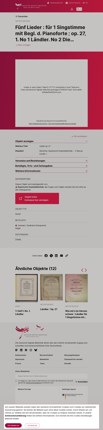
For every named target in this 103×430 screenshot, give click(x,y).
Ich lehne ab (32, 425)
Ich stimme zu (13, 425)
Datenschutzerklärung (15, 416)
